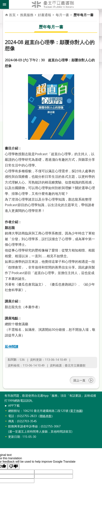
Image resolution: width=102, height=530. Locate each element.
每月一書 (62, 15)
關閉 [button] (4, 4)
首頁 (12, 15)
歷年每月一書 (83, 15)
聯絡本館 (46, 416)
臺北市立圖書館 (55, 4)
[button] (13, 466)
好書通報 (44, 15)
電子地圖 (76, 411)
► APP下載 (12, 406)
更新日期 (14, 437)
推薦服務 (26, 15)
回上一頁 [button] (79, 380)
